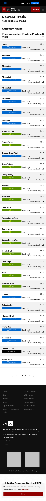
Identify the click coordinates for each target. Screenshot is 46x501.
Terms (28, 471)
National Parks (29, 409)
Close (23, 494)
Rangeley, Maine (23, 28)
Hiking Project (29, 398)
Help (4, 395)
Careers (5, 444)
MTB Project (28, 395)
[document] (23, 491)
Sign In (36, 9)
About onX (6, 441)
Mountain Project (30, 391)
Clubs (5, 402)
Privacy (34, 471)
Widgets (5, 398)
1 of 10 (23, 375)
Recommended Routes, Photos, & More (23, 35)
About (5, 391)
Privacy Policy (25, 489)
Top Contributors (8, 406)
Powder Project (29, 406)
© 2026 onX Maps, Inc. (16, 471)
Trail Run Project (29, 402)
